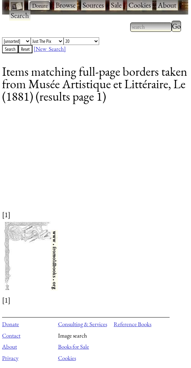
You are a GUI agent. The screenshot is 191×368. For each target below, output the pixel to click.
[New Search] (50, 49)
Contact (11, 335)
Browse (66, 5)
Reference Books (132, 324)
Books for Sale (73, 346)
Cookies (139, 5)
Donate (10, 324)
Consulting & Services (82, 324)
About (167, 5)
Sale (116, 5)
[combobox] (151, 26)
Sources (93, 5)
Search (20, 15)
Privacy (10, 358)
